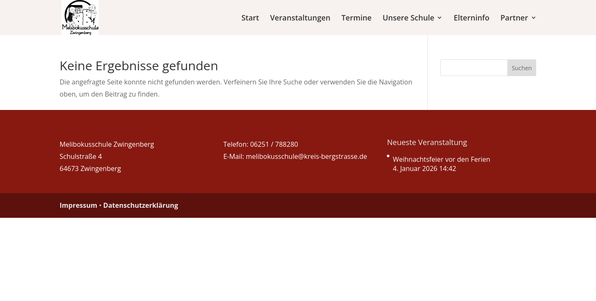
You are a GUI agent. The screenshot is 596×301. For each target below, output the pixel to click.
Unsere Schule (409, 19)
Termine (356, 19)
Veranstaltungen (300, 19)
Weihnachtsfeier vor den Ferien (441, 159)
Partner (514, 19)
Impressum (78, 205)
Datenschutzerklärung (140, 205)
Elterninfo (472, 19)
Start (250, 19)
